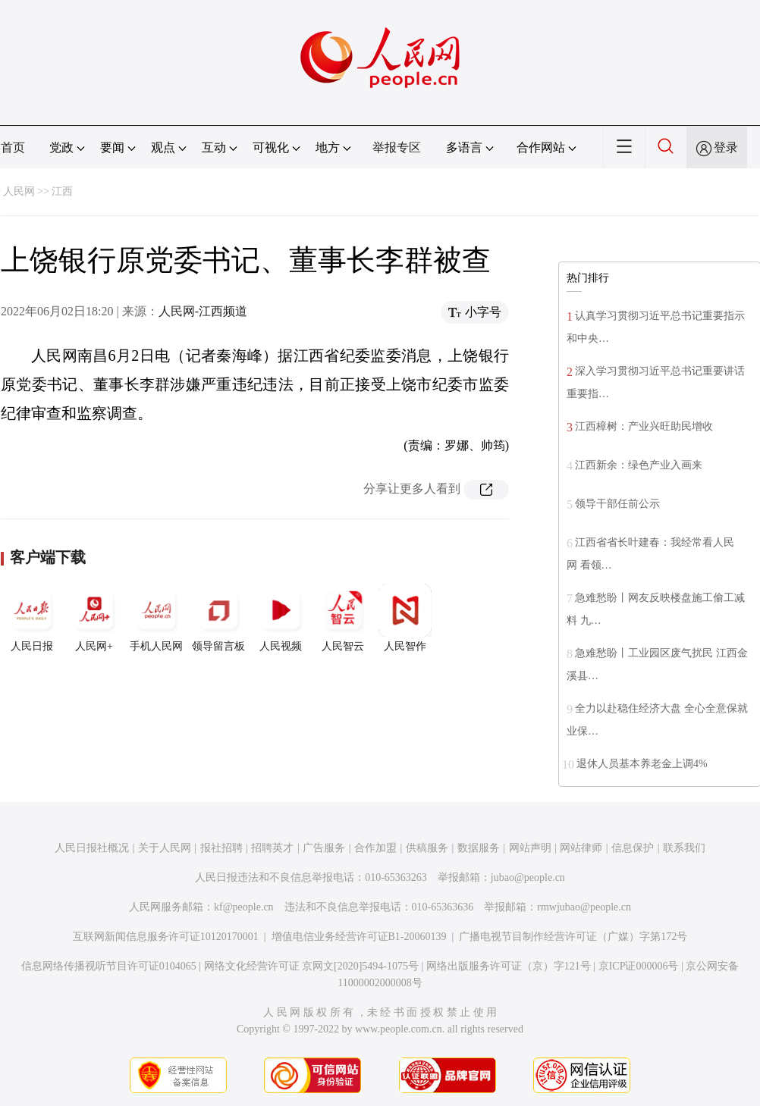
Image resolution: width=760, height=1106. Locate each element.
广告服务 (324, 848)
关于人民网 (164, 848)
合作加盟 (375, 848)
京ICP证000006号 (638, 966)
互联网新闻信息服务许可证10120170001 (166, 936)
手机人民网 (156, 618)
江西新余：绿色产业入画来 (638, 465)
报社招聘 (221, 848)
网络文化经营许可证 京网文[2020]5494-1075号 (311, 966)
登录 (726, 147)
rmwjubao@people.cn (584, 907)
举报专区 (396, 147)
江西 (62, 191)
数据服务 (478, 848)
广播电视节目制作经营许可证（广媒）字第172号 (573, 936)
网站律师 (581, 848)
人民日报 (31, 618)
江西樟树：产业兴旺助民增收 (644, 426)
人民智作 (405, 618)
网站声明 (530, 848)
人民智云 (342, 618)
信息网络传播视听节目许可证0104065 (108, 966)
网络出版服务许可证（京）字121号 (508, 966)
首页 (13, 147)
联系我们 (684, 848)
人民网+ (94, 618)
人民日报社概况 (92, 848)
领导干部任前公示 (617, 503)
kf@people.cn (244, 907)
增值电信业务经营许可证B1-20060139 (359, 936)
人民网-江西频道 (203, 311)
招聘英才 (272, 848)
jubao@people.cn (528, 877)
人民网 (19, 191)
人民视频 (280, 618)
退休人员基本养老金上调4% (642, 763)
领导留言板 (218, 618)
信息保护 (632, 848)
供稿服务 (427, 848)
